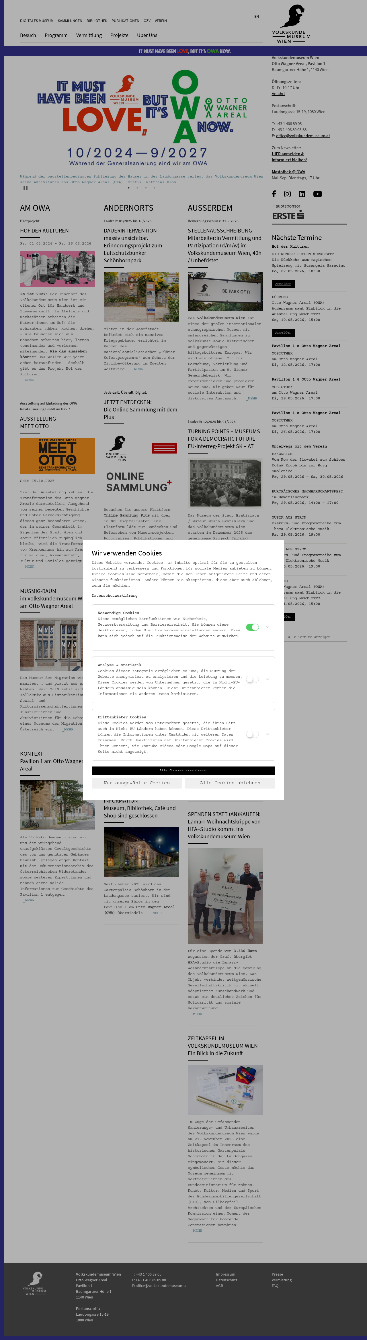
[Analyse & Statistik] (252, 679)
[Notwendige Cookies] (252, 627)
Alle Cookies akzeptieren (183, 770)
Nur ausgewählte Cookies (137, 783)
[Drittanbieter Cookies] (252, 734)
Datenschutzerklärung (115, 596)
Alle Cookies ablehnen (230, 783)
